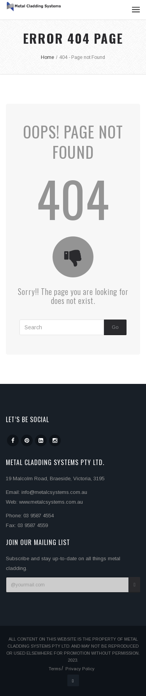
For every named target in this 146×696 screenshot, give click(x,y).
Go (115, 327)
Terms (55, 668)
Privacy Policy (80, 668)
